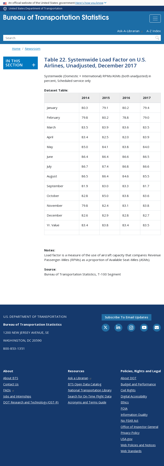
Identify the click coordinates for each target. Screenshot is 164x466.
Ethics (125, 402)
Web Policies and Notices (138, 445)
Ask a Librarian (80, 378)
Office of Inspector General (139, 427)
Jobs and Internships (17, 396)
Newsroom (32, 49)
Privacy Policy (130, 433)
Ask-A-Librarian (130, 31)
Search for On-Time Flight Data (89, 396)
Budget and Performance (138, 384)
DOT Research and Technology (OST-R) (31, 402)
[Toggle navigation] (155, 18)
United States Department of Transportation (35, 8)
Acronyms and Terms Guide (87, 402)
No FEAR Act (129, 421)
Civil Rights (128, 390)
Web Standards (131, 451)
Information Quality (134, 415)
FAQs (9, 390)
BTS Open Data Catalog (84, 384)
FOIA (124, 408)
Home (16, 49)
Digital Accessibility (134, 396)
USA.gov (126, 439)
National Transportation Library (89, 390)
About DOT (128, 378)
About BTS (10, 378)
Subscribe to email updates (126, 317)
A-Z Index (153, 31)
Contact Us (11, 384)
